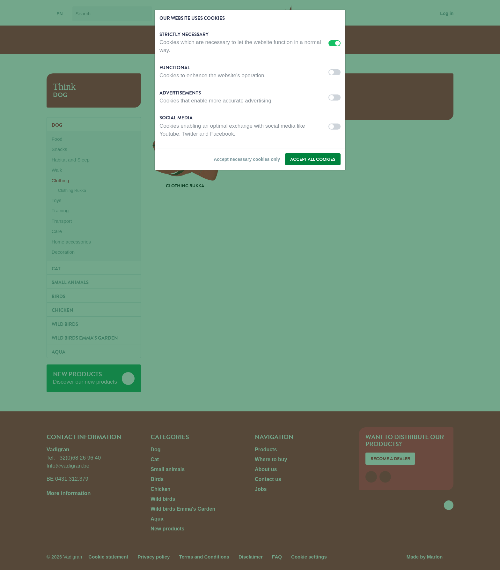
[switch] (334, 43)
